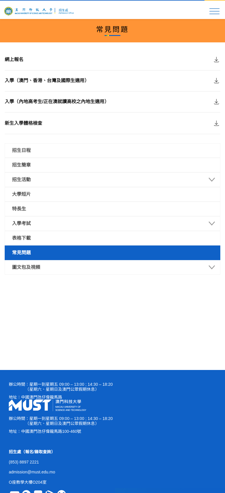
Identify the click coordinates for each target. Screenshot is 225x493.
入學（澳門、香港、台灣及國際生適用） (47, 83)
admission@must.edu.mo (32, 472)
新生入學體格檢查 (23, 131)
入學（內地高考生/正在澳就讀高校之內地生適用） (57, 107)
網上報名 (14, 60)
